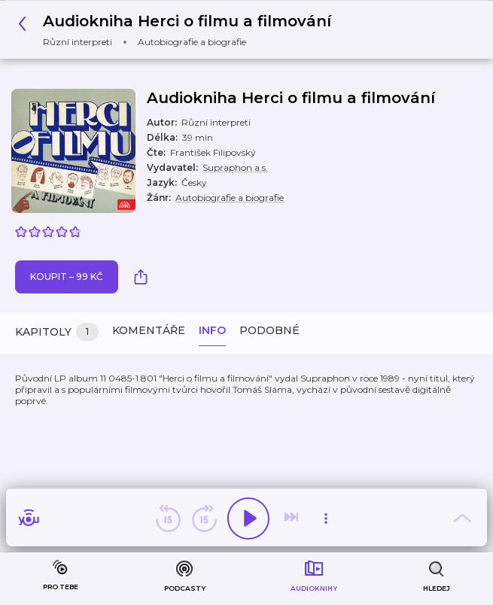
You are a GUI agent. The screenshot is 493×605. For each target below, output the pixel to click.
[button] (179, 30)
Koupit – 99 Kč (66, 276)
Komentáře (148, 330)
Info (212, 330)
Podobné (269, 330)
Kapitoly (57, 332)
